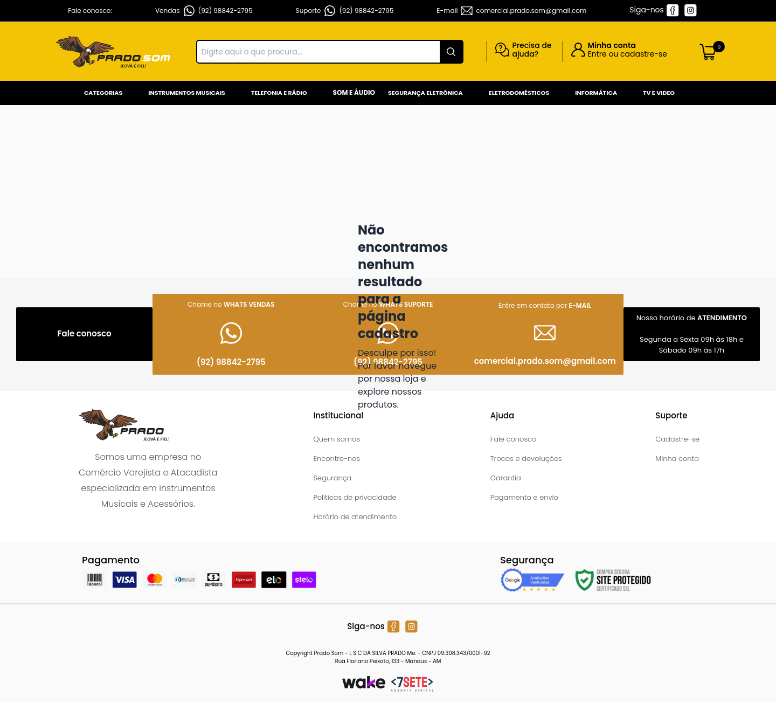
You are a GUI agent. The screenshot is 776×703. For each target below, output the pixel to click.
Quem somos (336, 439)
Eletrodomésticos (519, 92)
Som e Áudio (354, 92)
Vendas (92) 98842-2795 (204, 10)
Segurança (332, 478)
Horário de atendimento (355, 517)
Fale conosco (513, 439)
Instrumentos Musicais (186, 92)
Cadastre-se (677, 439)
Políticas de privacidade (354, 497)
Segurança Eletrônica (425, 92)
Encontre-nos (336, 458)
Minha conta (677, 458)
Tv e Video (659, 92)
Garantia (505, 478)
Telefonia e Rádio (279, 92)
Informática (596, 92)
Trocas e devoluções (526, 458)
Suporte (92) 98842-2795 (345, 10)
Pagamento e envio (524, 497)
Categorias (103, 92)
